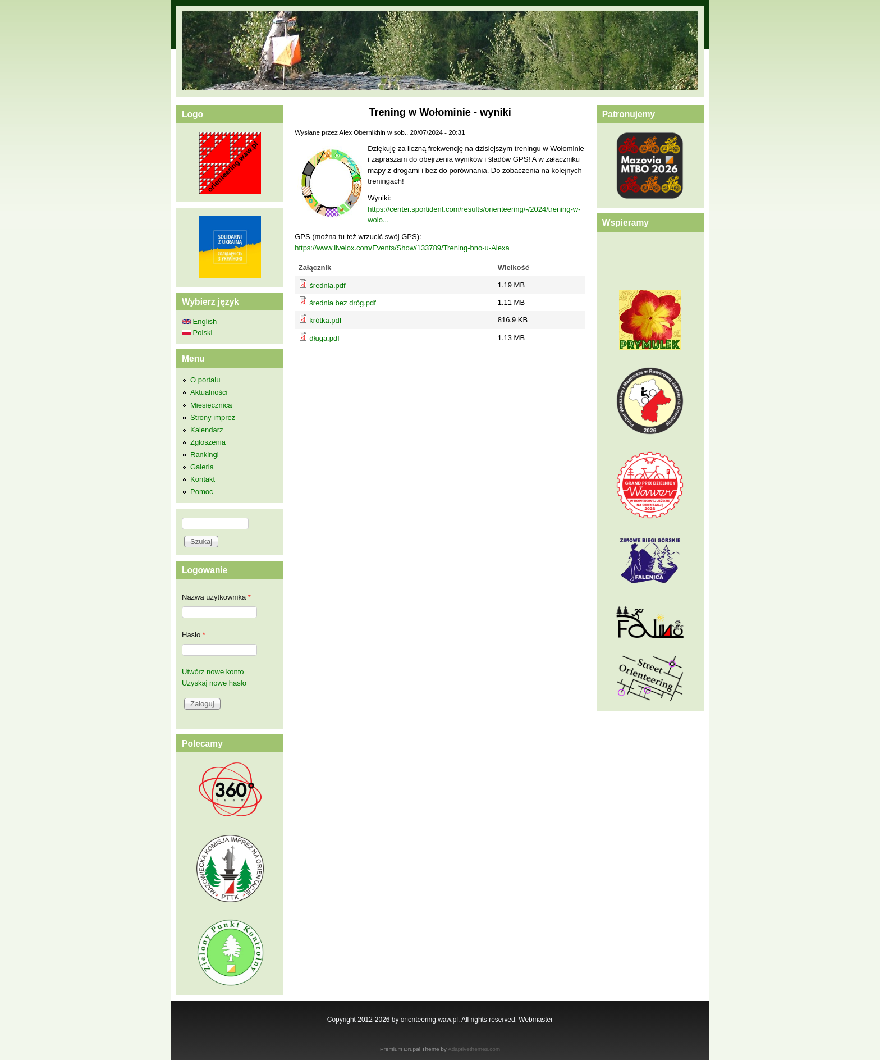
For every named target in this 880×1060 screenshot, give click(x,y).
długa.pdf (324, 338)
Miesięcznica (211, 405)
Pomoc (201, 491)
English (199, 321)
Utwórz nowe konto (213, 672)
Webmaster (536, 1020)
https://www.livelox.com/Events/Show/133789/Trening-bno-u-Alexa (402, 248)
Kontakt (202, 479)
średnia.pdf (327, 285)
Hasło (193, 634)
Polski (197, 332)
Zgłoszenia (208, 442)
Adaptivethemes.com (474, 1049)
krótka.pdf (325, 320)
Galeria (202, 467)
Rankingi (204, 454)
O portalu (205, 380)
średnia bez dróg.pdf (342, 303)
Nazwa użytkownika (216, 597)
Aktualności (208, 392)
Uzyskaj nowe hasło (214, 683)
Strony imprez (212, 417)
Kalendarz (206, 430)
